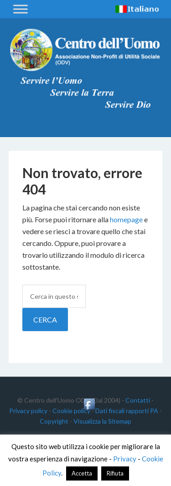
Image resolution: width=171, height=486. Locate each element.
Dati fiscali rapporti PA (126, 410)
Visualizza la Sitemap (102, 421)
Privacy (124, 459)
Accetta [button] (82, 473)
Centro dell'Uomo (86, 50)
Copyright (54, 421)
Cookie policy (71, 410)
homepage (126, 219)
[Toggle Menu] (20, 9)
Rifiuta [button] (115, 473)
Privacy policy (28, 410)
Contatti (137, 400)
